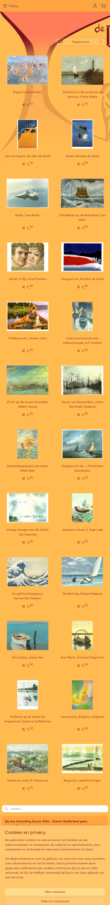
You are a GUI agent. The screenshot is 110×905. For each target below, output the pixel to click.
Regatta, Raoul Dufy (27, 92)
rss (61, 890)
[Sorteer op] (80, 41)
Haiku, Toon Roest (27, 215)
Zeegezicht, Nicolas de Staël (82, 279)
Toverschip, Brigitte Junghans (82, 717)
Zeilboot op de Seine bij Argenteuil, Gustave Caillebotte (28, 719)
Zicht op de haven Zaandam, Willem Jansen (27, 404)
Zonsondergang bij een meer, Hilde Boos (28, 468)
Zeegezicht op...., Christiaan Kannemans (82, 468)
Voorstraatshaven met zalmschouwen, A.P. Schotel (82, 340)
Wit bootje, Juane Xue (27, 657)
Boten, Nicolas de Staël (82, 156)
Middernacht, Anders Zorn (28, 338)
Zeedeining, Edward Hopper (82, 593)
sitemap (52, 890)
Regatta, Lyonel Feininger (82, 780)
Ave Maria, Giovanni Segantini (82, 657)
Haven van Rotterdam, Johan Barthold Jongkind (82, 404)
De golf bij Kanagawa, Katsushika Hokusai (27, 596)
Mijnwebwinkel (55, 897)
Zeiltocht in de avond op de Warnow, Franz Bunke (82, 94)
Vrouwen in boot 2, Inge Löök (82, 530)
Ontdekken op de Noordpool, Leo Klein (82, 217)
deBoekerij (11, 876)
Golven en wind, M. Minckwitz (27, 780)
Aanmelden (16, 863)
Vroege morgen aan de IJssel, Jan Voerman (27, 532)
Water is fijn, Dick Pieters (27, 279)
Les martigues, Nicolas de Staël (27, 156)
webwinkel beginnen (77, 890)
